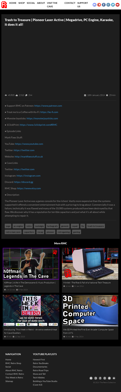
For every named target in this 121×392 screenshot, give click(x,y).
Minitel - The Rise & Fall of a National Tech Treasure (87, 282)
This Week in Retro (14, 377)
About (41, 2)
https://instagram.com (29, 175)
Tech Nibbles (39, 377)
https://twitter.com (24, 150)
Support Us (82, 4)
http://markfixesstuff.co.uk (29, 156)
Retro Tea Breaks (41, 363)
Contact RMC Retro (14, 374)
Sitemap (9, 381)
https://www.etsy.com (29, 188)
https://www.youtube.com (29, 143)
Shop (21, 2)
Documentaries (40, 366)
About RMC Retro (13, 370)
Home (12, 2)
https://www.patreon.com (48, 105)
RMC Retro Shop (13, 363)
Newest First (39, 359)
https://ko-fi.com (49, 112)
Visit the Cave (52, 4)
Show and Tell (39, 374)
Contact (69, 2)
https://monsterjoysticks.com (42, 118)
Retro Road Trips (41, 370)
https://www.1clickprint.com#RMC (38, 124)
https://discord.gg (23, 181)
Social (31, 2)
